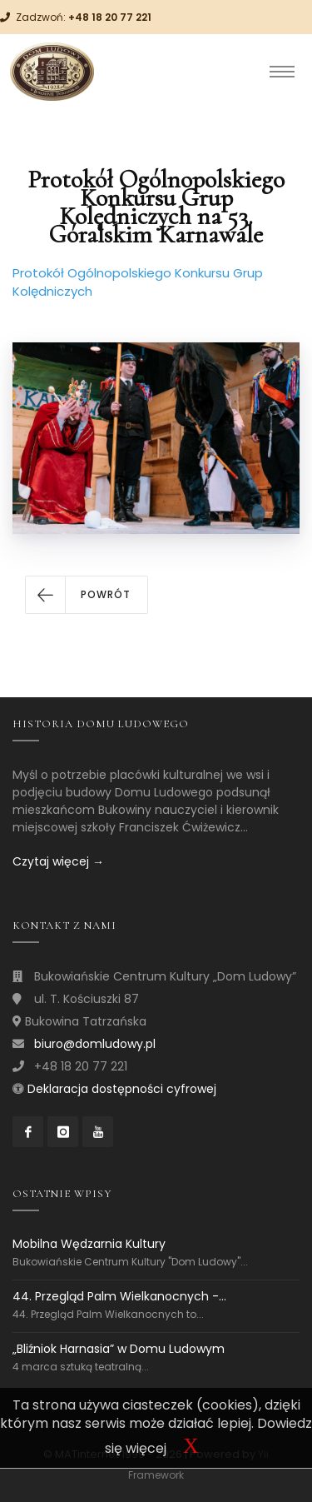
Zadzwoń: (83, 17)
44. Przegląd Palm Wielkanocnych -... (119, 1296)
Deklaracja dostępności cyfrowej (121, 1088)
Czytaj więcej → (58, 861)
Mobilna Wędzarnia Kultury (89, 1244)
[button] (86, 595)
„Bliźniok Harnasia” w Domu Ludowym (118, 1348)
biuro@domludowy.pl (95, 1043)
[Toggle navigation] (282, 71)
